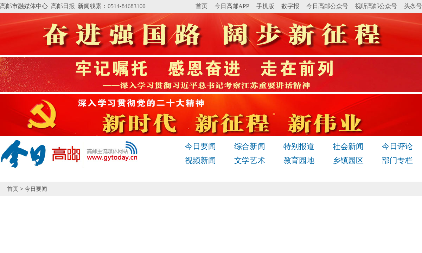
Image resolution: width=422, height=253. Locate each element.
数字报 (290, 6)
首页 (201, 6)
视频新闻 (200, 160)
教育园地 (298, 160)
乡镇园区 (348, 160)
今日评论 (397, 146)
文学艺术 (249, 160)
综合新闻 (249, 146)
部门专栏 (397, 160)
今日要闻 (200, 146)
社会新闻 (348, 146)
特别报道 (298, 146)
